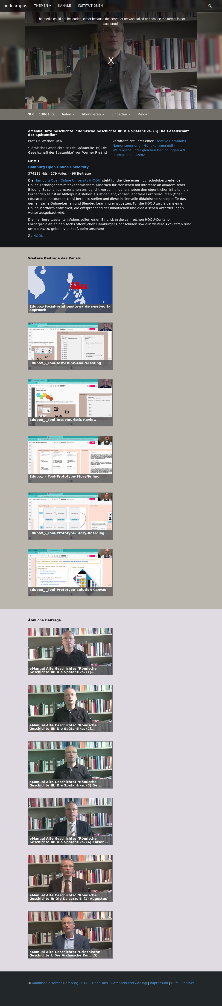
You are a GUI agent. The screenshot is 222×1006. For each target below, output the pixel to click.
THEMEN (42, 6)
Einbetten (120, 114)
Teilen (67, 114)
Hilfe (175, 983)
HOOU (38, 236)
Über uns (100, 983)
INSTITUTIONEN (90, 6)
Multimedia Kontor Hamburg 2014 (60, 983)
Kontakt (188, 983)
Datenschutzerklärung (129, 983)
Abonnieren (93, 114)
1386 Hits (46, 114)
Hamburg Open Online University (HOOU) (68, 180)
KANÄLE (64, 6)
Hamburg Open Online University (58, 167)
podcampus (15, 5)
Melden (143, 114)
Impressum (159, 983)
